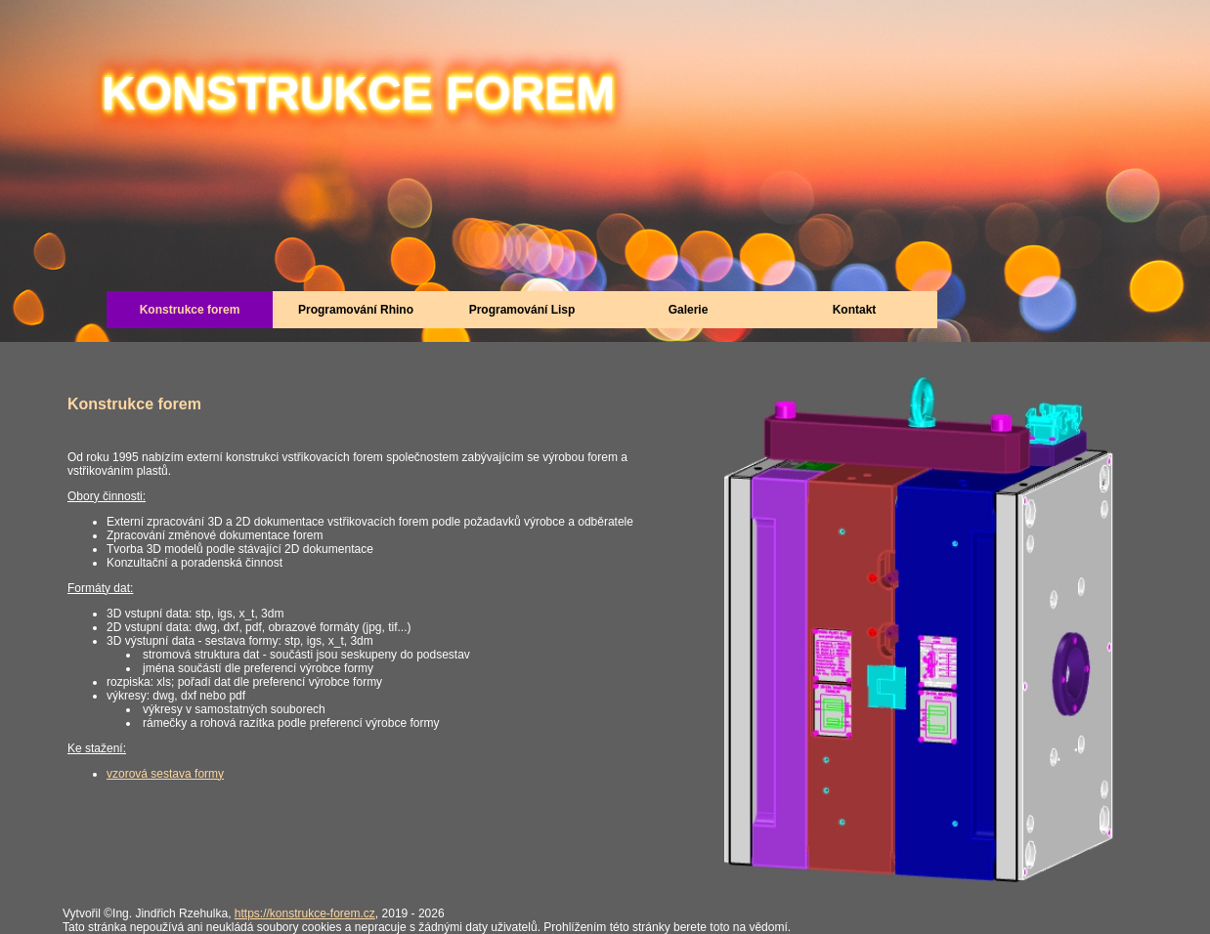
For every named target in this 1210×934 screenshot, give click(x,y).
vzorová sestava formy (165, 774)
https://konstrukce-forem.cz (305, 913)
